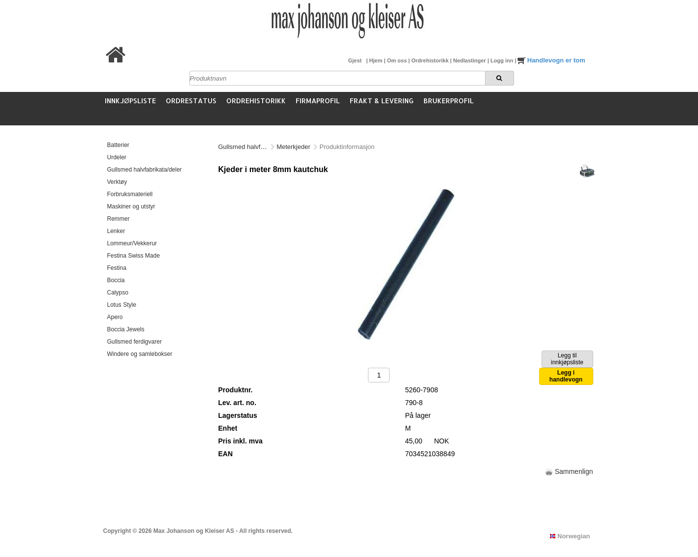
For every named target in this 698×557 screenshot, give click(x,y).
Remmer (118, 218)
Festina (116, 267)
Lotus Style (121, 304)
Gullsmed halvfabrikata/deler (144, 169)
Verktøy (117, 181)
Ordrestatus (191, 100)
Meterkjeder (293, 146)
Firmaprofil (318, 100)
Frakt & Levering (382, 100)
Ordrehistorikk (430, 60)
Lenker (116, 231)
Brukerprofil (449, 100)
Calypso (117, 292)
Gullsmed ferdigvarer (134, 341)
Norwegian (570, 536)
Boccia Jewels (126, 329)
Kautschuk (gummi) (346, 146)
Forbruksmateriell (130, 194)
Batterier (118, 145)
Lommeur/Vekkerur (132, 243)
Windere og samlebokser (140, 354)
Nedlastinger (470, 60)
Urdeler (116, 157)
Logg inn (502, 60)
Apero (115, 317)
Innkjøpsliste (130, 100)
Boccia (116, 280)
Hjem (376, 60)
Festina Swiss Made (133, 255)
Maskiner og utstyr (131, 206)
